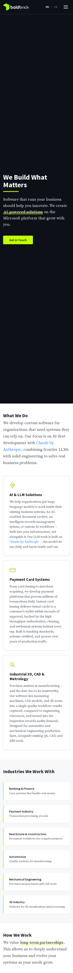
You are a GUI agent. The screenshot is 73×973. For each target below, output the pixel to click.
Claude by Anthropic (24, 542)
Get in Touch (18, 240)
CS (55, 7)
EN (47, 7)
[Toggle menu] (66, 7)
